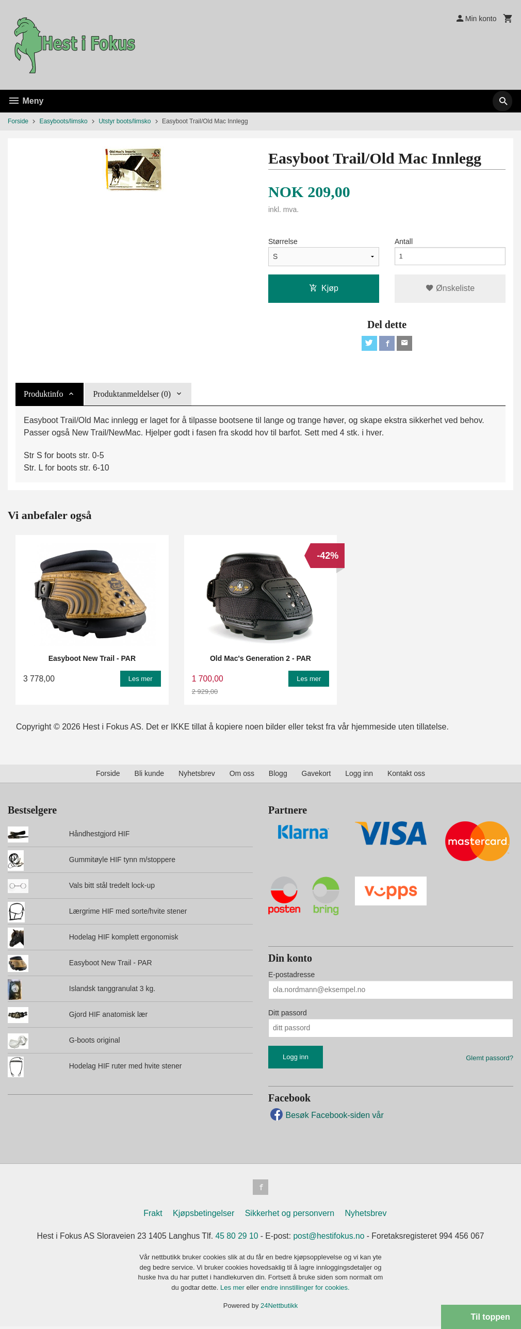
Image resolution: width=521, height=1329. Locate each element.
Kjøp (323, 288)
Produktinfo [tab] (43, 395)
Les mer (233, 1290)
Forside (18, 121)
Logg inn (359, 775)
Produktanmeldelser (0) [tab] (132, 395)
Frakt (152, 1215)
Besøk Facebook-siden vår (326, 1116)
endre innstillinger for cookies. (305, 1290)
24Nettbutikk (279, 1308)
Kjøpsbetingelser (203, 1215)
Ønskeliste (450, 288)
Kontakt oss (406, 775)
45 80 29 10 (236, 1238)
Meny (25, 100)
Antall (404, 241)
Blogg (278, 775)
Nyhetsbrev (196, 775)
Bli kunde (150, 775)
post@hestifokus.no (330, 1238)
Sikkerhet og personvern (289, 1215)
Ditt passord (287, 1014)
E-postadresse (291, 976)
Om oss (242, 775)
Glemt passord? (489, 1059)
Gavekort (316, 775)
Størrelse (283, 241)
